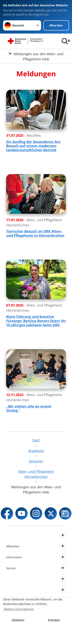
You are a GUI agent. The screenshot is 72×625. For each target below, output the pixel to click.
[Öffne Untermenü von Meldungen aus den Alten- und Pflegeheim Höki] (36, 56)
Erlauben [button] (54, 620)
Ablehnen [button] (18, 620)
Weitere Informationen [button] (19, 609)
